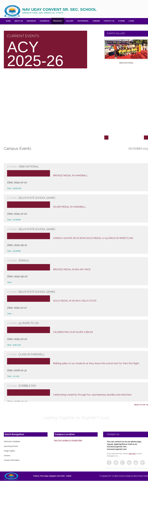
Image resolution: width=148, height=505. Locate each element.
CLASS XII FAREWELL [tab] (77, 354)
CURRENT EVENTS (23, 36)
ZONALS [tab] (77, 260)
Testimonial (83, 21)
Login (131, 21)
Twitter (116, 462)
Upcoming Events (11, 446)
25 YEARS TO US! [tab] (77, 323)
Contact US (109, 21)
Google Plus (122, 462)
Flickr (142, 462)
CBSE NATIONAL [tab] (77, 166)
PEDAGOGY (57, 21)
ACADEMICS (44, 21)
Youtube (136, 462)
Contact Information (11, 460)
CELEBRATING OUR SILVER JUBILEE (73, 332)
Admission (31, 21)
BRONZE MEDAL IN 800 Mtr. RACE (72, 269)
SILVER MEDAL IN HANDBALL (69, 206)
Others (121, 21)
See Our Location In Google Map (68, 440)
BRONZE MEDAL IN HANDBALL (70, 175)
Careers (96, 21)
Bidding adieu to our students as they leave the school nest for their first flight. (96, 363)
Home (8, 21)
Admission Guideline (12, 441)
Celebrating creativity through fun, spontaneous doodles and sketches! (92, 394)
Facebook (109, 462)
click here (132, 454)
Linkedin (129, 462)
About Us (18, 21)
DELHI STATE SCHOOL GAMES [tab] (77, 197)
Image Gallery (9, 451)
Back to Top (139, 405)
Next (146, 137)
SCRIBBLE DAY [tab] (77, 385)
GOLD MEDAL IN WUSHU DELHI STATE (74, 300)
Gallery (69, 21)
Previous (106, 137)
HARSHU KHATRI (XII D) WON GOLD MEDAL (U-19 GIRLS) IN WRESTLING (93, 238)
